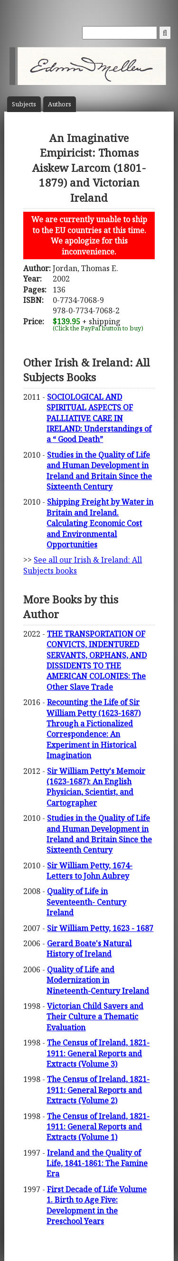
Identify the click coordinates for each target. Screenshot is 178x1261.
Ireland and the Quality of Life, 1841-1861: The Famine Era (97, 1163)
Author (59, 104)
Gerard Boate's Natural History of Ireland (89, 948)
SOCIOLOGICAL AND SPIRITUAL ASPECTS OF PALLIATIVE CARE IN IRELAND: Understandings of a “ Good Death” (99, 418)
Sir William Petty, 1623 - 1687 (100, 928)
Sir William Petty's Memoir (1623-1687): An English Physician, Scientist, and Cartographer (96, 787)
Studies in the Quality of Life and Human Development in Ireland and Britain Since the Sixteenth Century (99, 471)
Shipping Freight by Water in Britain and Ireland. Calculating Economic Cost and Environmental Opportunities (100, 523)
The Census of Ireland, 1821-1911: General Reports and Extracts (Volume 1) (98, 1127)
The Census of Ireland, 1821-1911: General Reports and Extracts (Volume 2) (98, 1090)
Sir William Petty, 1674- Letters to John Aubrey (89, 870)
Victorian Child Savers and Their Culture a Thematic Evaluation (95, 1017)
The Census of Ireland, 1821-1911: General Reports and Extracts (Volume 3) (98, 1053)
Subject (24, 104)
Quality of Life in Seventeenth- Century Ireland (86, 902)
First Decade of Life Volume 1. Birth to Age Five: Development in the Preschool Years (97, 1205)
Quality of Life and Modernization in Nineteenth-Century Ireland (98, 980)
